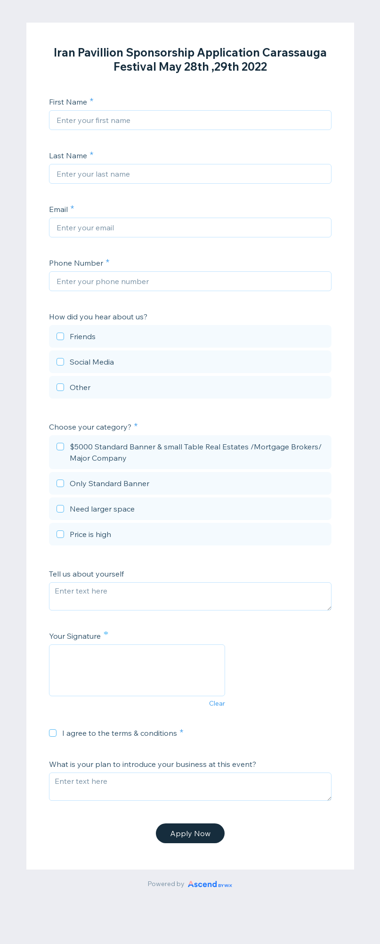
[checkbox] (190, 337)
